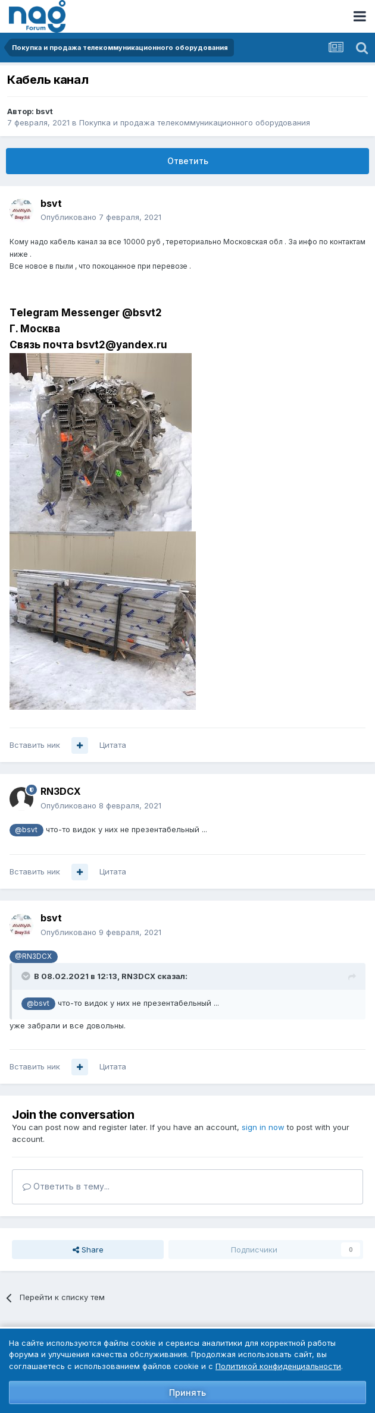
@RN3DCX (33, 956)
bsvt (44, 111)
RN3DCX (60, 791)
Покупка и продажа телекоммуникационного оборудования (194, 122)
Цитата (112, 745)
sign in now (263, 1127)
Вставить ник (35, 745)
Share (88, 1249)
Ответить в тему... (66, 1186)
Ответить (187, 161)
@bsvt (26, 830)
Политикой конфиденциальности (278, 1366)
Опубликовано (100, 217)
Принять (187, 1392)
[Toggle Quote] (26, 976)
